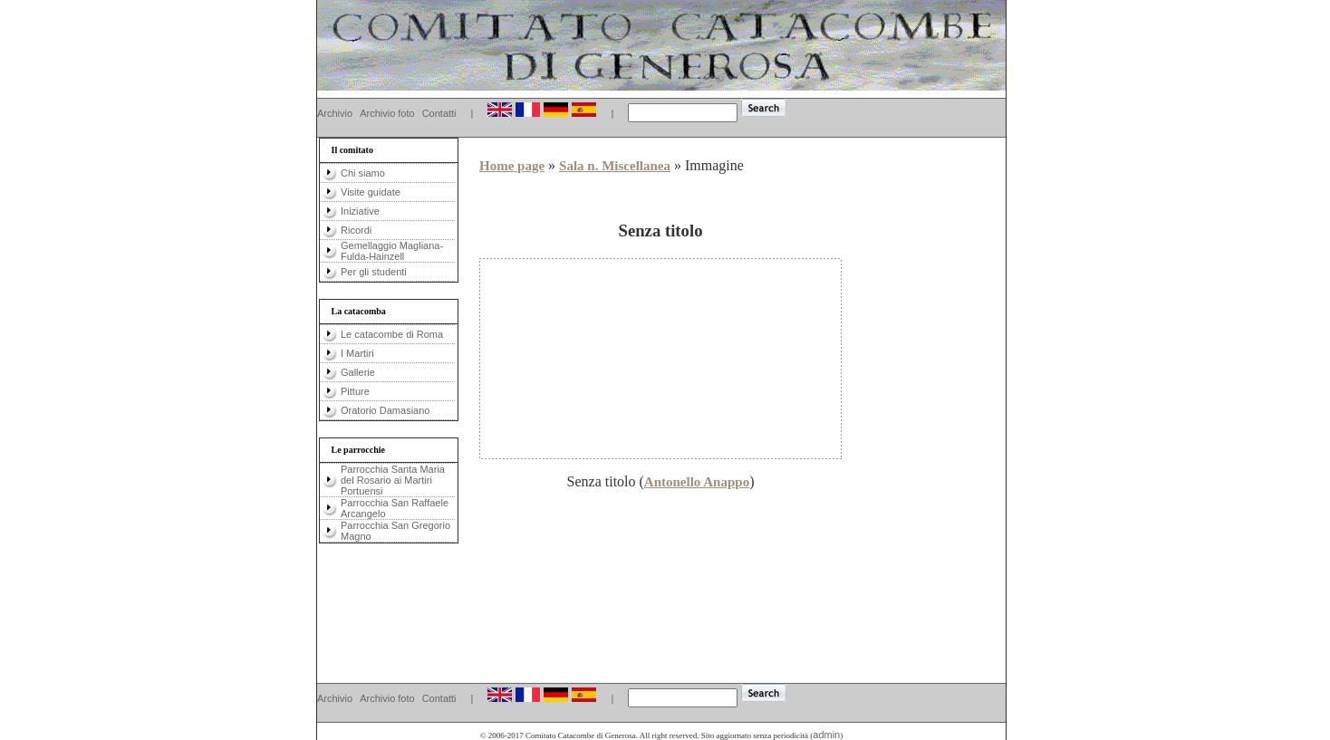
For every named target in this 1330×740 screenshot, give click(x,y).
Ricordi (356, 230)
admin (826, 734)
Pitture (355, 391)
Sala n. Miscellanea (614, 166)
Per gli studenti (374, 271)
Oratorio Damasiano (385, 410)
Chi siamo (363, 173)
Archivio (334, 113)
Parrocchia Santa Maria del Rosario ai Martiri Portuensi (393, 480)
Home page (512, 166)
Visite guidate (370, 192)
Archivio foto (387, 113)
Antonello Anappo (696, 482)
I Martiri (357, 353)
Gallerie (358, 372)
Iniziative (360, 211)
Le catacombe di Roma (392, 334)
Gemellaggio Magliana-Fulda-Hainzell (392, 251)
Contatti (439, 113)
